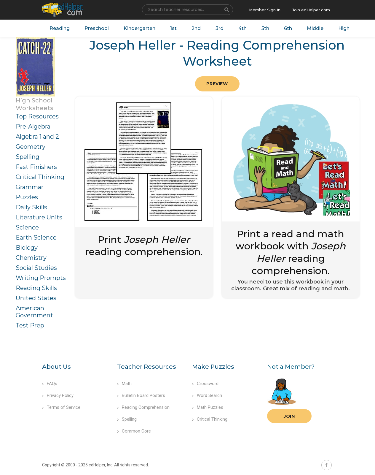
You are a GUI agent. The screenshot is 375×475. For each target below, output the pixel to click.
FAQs (49, 383)
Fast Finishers (36, 166)
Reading (60, 28)
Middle (315, 28)
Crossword (205, 383)
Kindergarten (139, 28)
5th (265, 28)
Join (289, 416)
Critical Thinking (40, 176)
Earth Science (36, 237)
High (344, 28)
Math (124, 383)
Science (27, 227)
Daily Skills (31, 207)
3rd (220, 28)
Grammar (30, 187)
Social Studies (36, 267)
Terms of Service (61, 407)
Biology (27, 247)
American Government (34, 312)
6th (288, 28)
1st (173, 28)
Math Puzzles (207, 407)
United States (36, 298)
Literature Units (39, 217)
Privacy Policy (58, 395)
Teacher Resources (146, 366)
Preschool (96, 28)
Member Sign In (264, 9)
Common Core (134, 431)
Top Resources (37, 116)
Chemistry (31, 257)
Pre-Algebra (33, 126)
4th (242, 28)
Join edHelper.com (311, 9)
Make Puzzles (213, 366)
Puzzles (27, 197)
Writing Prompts (41, 277)
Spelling (27, 156)
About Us (56, 366)
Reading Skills (36, 288)
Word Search (207, 395)
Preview (217, 83)
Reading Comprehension (143, 407)
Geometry (30, 146)
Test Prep (30, 325)
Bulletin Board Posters (141, 395)
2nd (196, 28)
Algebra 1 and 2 (37, 136)
